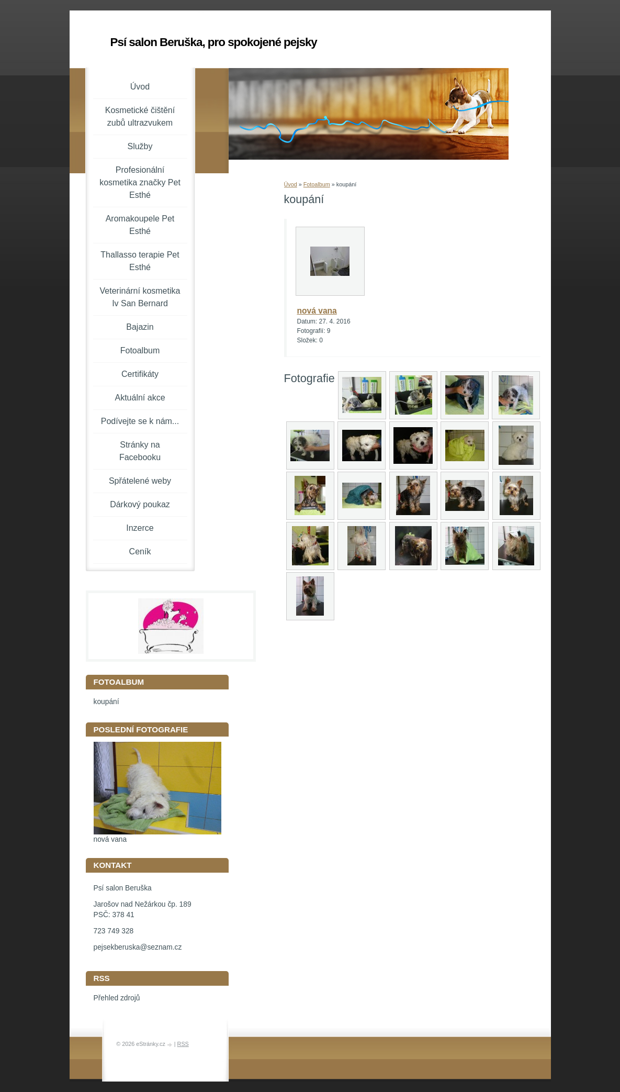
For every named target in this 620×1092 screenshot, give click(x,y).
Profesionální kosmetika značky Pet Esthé (140, 182)
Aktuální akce (140, 397)
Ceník (140, 551)
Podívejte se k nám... (140, 421)
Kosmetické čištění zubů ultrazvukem (140, 116)
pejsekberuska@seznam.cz (138, 947)
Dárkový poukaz (140, 504)
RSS (183, 1044)
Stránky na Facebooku (140, 451)
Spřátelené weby (140, 480)
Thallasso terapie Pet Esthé (139, 261)
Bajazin (139, 326)
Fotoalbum (316, 184)
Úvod (290, 184)
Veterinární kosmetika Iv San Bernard (140, 297)
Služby (139, 146)
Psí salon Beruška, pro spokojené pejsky (213, 42)
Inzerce (139, 527)
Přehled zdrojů (117, 998)
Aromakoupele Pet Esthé (140, 225)
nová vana (317, 310)
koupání (106, 702)
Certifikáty (140, 374)
